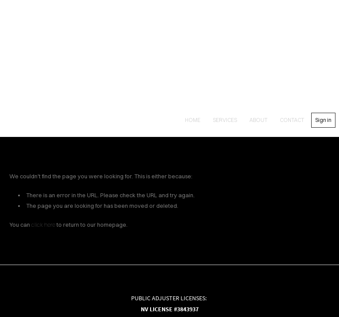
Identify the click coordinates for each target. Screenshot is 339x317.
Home (192, 120)
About (258, 120)
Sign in (323, 120)
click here (43, 224)
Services (225, 120)
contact (292, 120)
